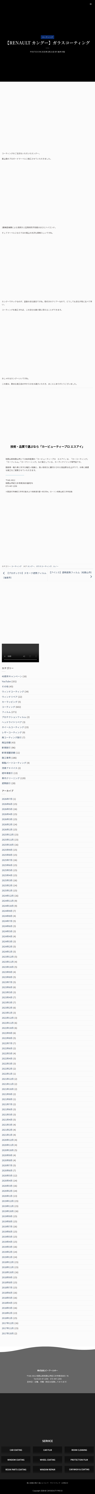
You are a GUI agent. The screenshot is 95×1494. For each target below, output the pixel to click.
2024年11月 (8, 900)
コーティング (47, 37)
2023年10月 (8, 966)
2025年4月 (7, 875)
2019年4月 (7, 1241)
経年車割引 (7, 773)
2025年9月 (7, 849)
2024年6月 (7, 926)
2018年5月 (7, 1297)
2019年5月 (7, 1236)
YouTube (6, 681)
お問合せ (64, 1483)
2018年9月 (7, 1277)
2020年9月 (7, 1155)
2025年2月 (7, 885)
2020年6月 (7, 1170)
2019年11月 (8, 1206)
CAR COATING (16, 1450)
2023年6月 (7, 987)
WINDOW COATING (15, 1460)
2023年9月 (7, 972)
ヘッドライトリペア (12, 722)
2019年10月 (8, 1211)
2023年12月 (8, 956)
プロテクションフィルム (14, 717)
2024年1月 (7, 951)
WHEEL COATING (47, 1460)
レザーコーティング (12, 732)
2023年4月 (7, 997)
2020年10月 (8, 1150)
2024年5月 (7, 931)
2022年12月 (8, 1017)
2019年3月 (7, 1246)
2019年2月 (7, 1251)
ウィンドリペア (9, 696)
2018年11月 (8, 1267)
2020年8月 (7, 1160)
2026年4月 (7, 814)
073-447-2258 (55, 1378)
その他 (5, 686)
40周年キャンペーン (12, 676)
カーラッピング (9, 701)
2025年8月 (7, 854)
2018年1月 (7, 1318)
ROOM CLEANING (79, 1450)
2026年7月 (7, 798)
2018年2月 (7, 1312)
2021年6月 (7, 1109)
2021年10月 (8, 1089)
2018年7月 (7, 1287)
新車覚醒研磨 (8, 752)
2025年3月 (7, 880)
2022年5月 (7, 1053)
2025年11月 (8, 839)
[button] (91, 3)
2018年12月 (8, 1262)
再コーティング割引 (12, 737)
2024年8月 (7, 915)
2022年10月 (8, 1027)
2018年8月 (7, 1282)
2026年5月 (7, 809)
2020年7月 (7, 1165)
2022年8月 (7, 1038)
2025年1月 (7, 890)
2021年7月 (7, 1104)
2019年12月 (8, 1201)
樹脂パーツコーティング (14, 762)
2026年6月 (7, 804)
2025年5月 (7, 870)
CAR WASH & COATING (79, 1469)
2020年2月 (7, 1190)
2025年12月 (8, 834)
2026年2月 (7, 824)
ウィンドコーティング (13, 691)
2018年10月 (8, 1272)
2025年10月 (8, 844)
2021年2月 (7, 1129)
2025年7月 (7, 860)
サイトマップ (55, 1483)
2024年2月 (7, 946)
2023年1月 (7, 1012)
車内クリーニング (11, 778)
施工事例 (6, 757)
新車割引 (6, 747)
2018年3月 (7, 1307)
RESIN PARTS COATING (15, 1469)
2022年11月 (8, 1022)
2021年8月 (7, 1099)
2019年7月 (7, 1226)
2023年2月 (7, 1007)
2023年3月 (7, 1002)
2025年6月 (7, 865)
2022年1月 (7, 1073)
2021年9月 (7, 1094)
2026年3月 (7, 819)
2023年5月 (7, 992)
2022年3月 (7, 1063)
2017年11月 (8, 1328)
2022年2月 (7, 1068)
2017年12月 (8, 1323)
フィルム (6, 711)
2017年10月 (8, 1333)
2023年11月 (8, 961)
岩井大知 (61, 51)
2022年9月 (7, 1033)
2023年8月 (7, 977)
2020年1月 (7, 1195)
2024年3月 (7, 941)
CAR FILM (47, 1450)
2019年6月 (7, 1231)
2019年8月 (7, 1221)
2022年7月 (7, 1043)
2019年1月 (7, 1257)
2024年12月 (8, 895)
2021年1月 (7, 1134)
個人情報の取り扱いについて (38, 1483)
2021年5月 (7, 1114)
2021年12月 (8, 1078)
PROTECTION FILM (79, 1460)
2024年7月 (7, 921)
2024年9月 (7, 910)
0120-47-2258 (42, 1378)
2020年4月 (7, 1180)
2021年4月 (7, 1119)
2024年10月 (8, 905)
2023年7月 (7, 982)
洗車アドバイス (9, 768)
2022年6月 (7, 1048)
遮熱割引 (6, 783)
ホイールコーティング (13, 727)
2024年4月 (7, 936)
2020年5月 (7, 1175)
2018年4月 (7, 1302)
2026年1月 (7, 829)
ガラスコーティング (43, 566)
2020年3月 (7, 1185)
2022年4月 (7, 1058)
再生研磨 (6, 742)
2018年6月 (7, 1292)
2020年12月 (8, 1139)
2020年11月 (8, 1144)
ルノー (55, 566)
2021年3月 (7, 1124)
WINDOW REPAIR (47, 1469)
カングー (30, 566)
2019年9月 (7, 1216)
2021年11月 (8, 1083)
